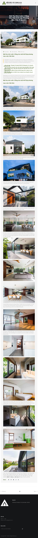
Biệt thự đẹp (5, 108)
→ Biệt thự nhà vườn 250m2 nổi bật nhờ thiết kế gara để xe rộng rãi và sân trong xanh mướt (18, 70)
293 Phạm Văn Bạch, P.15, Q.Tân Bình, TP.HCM (21, 502)
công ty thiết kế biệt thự (8, 475)
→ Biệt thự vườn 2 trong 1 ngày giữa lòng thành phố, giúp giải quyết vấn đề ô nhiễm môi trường (18, 69)
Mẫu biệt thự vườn (6, 157)
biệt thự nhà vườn (8, 75)
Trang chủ (18, 13)
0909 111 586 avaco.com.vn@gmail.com (7, 519)
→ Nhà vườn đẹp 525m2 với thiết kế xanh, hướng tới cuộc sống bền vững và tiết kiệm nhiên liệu (18, 72)
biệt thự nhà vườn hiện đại (20, 232)
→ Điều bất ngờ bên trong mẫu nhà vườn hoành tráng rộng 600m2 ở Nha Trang (19, 67)
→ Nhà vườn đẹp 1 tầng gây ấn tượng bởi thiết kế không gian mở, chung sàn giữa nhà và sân (18, 65)
